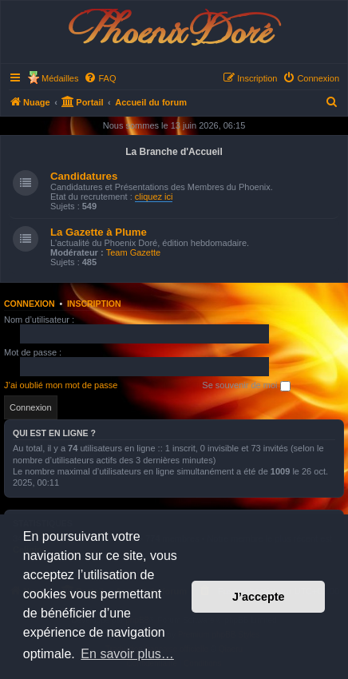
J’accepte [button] (258, 596)
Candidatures (83, 176)
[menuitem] (100, 78)
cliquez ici (154, 196)
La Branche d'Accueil (174, 151)
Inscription (94, 303)
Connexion (29, 303)
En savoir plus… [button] (127, 654)
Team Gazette (133, 252)
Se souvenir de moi (246, 385)
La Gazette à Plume (98, 232)
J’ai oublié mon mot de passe (60, 385)
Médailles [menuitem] (60, 78)
